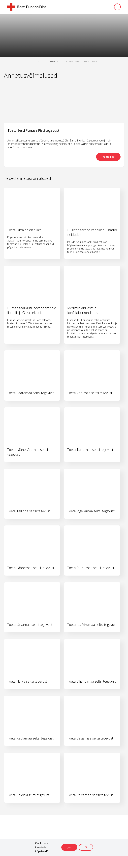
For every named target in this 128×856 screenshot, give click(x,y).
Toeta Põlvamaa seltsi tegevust (90, 795)
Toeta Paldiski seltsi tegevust (28, 795)
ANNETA (54, 61)
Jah (69, 847)
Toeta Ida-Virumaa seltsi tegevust (92, 624)
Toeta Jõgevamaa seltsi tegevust (91, 511)
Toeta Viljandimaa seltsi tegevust (91, 681)
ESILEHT (40, 61)
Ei (86, 847)
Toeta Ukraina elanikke (24, 230)
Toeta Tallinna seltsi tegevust (28, 511)
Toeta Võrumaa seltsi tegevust (89, 393)
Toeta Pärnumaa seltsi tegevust (90, 568)
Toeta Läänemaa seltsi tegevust (30, 568)
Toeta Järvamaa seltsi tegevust (29, 624)
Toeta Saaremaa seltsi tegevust (30, 393)
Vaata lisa (108, 156)
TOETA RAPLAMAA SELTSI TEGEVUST (80, 61)
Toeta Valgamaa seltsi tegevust (90, 738)
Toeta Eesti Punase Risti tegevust (33, 130)
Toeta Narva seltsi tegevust (27, 681)
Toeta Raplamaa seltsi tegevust (30, 738)
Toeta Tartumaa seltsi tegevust (90, 449)
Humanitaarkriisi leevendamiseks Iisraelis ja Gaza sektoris (32, 310)
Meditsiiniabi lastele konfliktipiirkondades (82, 310)
